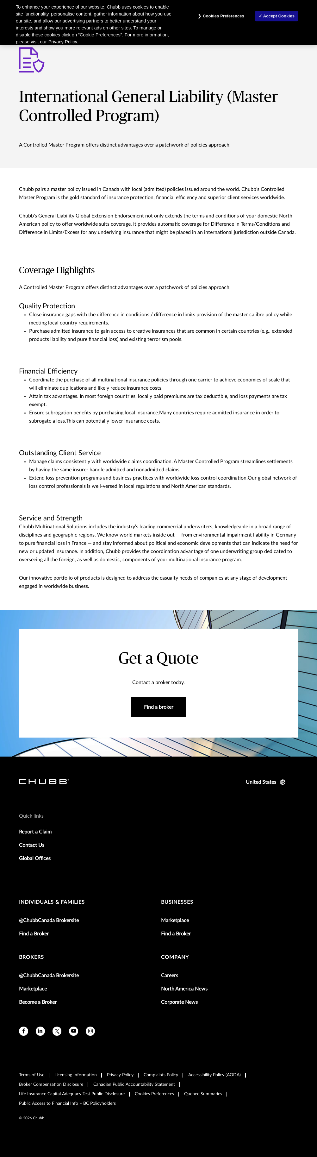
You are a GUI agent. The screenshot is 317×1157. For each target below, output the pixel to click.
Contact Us (31, 845)
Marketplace (175, 920)
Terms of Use (31, 1075)
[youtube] (73, 1031)
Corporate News (179, 1002)
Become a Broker (38, 1002)
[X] (57, 1031)
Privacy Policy (120, 1075)
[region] (158, 22)
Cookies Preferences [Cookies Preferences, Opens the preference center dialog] (223, 16)
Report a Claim (35, 831)
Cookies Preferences (154, 1094)
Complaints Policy (161, 1075)
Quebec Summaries (203, 1094)
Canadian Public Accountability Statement (134, 1084)
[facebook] (23, 1031)
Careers (169, 975)
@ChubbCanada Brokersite (49, 920)
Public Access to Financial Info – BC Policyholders (67, 1103)
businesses (177, 902)
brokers (31, 957)
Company (175, 957)
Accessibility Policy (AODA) (214, 1075)
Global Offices (35, 858)
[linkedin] (40, 1031)
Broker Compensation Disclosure (51, 1084)
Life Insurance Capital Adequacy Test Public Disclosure (72, 1094)
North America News (184, 988)
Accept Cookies (279, 16)
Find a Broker (34, 933)
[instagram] (90, 1031)
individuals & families (52, 902)
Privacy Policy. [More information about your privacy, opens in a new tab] (63, 41)
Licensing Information (75, 1075)
